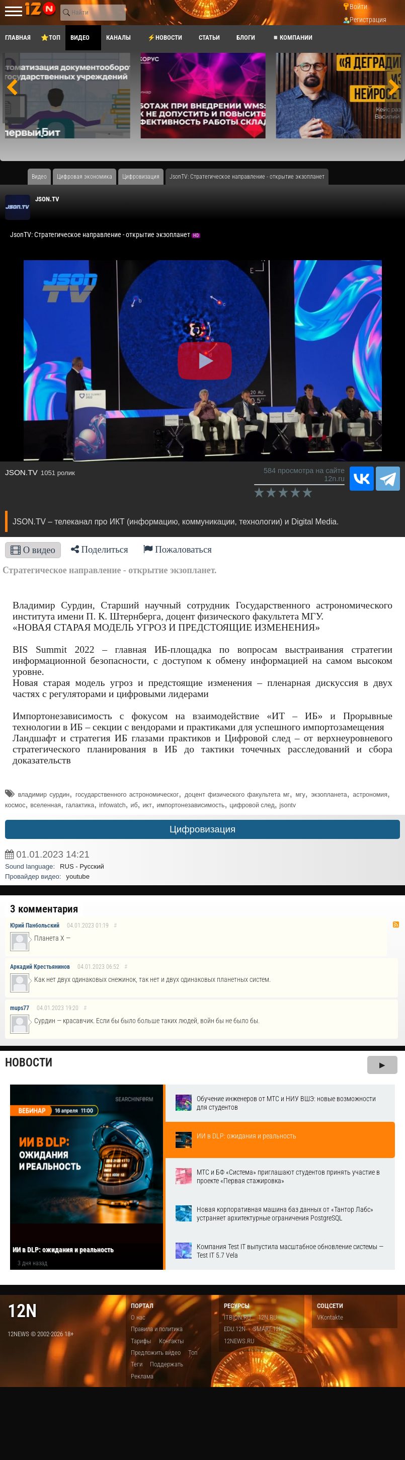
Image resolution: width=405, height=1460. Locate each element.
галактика (80, 805)
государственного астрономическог (127, 794)
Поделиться (99, 549)
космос (15, 805)
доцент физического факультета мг (237, 794)
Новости (28, 1062)
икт (146, 805)
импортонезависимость (191, 805)
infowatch (112, 805)
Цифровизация (202, 829)
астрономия (370, 794)
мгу (300, 794)
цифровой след (251, 805)
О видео (33, 550)
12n (22, 1311)
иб (133, 805)
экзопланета (329, 794)
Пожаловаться (177, 549)
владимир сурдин (43, 794)
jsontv (288, 805)
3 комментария (44, 909)
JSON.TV (47, 199)
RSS (396, 924)
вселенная (45, 805)
